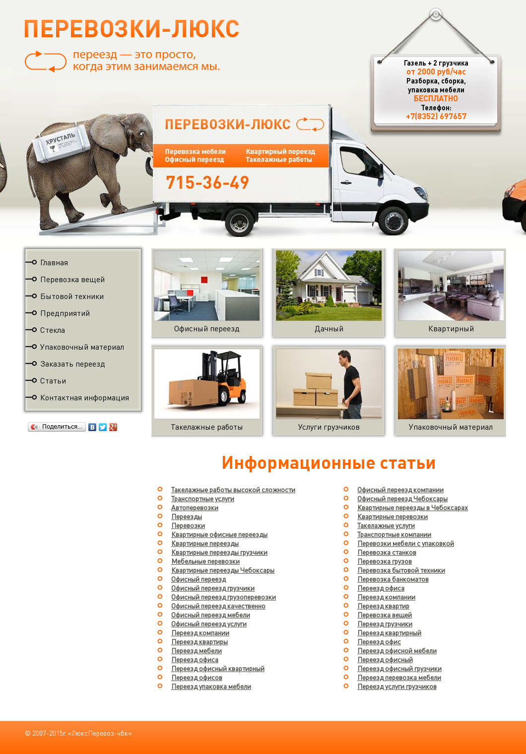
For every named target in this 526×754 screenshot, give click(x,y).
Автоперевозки (194, 507)
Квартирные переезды (205, 542)
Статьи (53, 380)
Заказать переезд (72, 363)
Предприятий (65, 312)
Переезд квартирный (389, 632)
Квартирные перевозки (392, 516)
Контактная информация (84, 397)
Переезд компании (200, 632)
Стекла (52, 329)
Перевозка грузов (384, 560)
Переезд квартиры (199, 641)
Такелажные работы (207, 422)
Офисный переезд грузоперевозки (223, 596)
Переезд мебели (196, 650)
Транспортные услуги (202, 498)
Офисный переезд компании (400, 489)
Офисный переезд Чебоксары (402, 498)
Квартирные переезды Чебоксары (222, 569)
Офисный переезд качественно (218, 605)
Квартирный (451, 323)
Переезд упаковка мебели (211, 685)
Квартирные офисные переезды (219, 533)
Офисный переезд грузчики (213, 587)
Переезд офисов (196, 677)
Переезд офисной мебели (397, 650)
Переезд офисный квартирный (217, 668)
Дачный (329, 323)
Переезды (186, 516)
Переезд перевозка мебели (399, 677)
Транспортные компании (394, 533)
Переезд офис (379, 641)
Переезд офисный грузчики (399, 668)
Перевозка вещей (72, 279)
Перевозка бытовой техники (401, 569)
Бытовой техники (72, 296)
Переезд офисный (385, 659)
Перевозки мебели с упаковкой (405, 542)
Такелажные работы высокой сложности (233, 489)
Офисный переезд (207, 323)
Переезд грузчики (384, 623)
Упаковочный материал (82, 346)
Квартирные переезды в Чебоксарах (412, 507)
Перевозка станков (386, 551)
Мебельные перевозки (205, 560)
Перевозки (188, 525)
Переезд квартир (383, 605)
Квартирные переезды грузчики (219, 551)
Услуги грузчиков (329, 422)
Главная (54, 262)
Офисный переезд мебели (210, 614)
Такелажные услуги (386, 525)
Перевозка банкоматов (393, 578)
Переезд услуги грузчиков (397, 685)
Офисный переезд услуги (209, 623)
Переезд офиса (194, 659)
